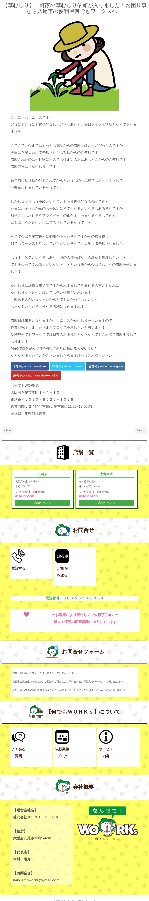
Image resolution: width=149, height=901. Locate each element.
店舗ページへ (42, 503)
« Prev (7, 430)
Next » (140, 430)
